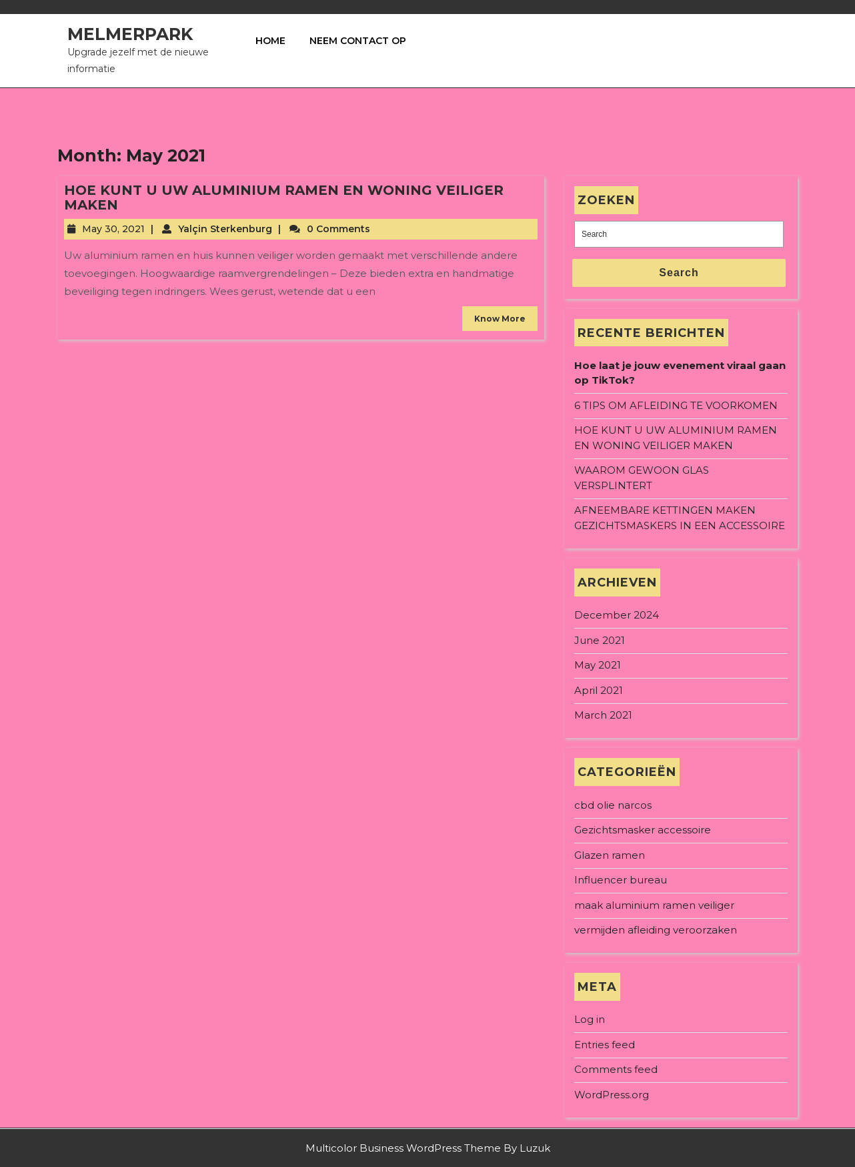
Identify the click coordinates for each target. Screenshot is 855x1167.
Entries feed (604, 1044)
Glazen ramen (609, 855)
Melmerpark (130, 34)
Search (678, 272)
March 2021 (603, 715)
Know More (500, 319)
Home (270, 41)
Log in (589, 1019)
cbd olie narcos (613, 805)
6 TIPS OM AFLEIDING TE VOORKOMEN (676, 405)
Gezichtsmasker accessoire (642, 829)
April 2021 (598, 690)
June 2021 (599, 640)
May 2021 (597, 665)
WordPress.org (611, 1094)
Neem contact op (357, 41)
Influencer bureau (620, 879)
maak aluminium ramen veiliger (654, 905)
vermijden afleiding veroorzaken (655, 929)
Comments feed (616, 1069)
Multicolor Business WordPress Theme (403, 1148)
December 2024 (616, 615)
